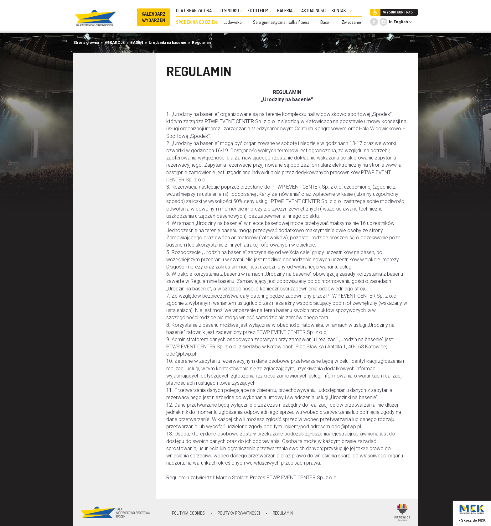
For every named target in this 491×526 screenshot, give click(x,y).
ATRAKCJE (115, 42)
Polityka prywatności (239, 513)
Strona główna (86, 42)
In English (398, 21)
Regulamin (201, 42)
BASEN (136, 42)
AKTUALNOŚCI (314, 10)
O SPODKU (231, 10)
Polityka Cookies (188, 513)
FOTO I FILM (260, 10)
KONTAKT (342, 10)
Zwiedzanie (351, 22)
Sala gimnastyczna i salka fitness (281, 22)
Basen (325, 22)
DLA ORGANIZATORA (195, 10)
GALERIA (286, 10)
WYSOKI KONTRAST (399, 12)
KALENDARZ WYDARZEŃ (154, 17)
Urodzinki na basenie (167, 42)
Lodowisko (233, 22)
